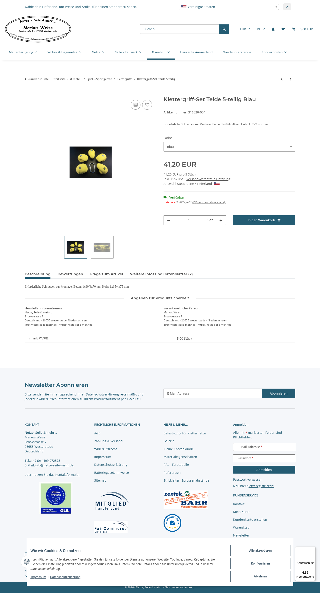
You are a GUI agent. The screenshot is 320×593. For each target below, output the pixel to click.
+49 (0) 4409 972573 (45, 460)
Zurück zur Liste (38, 79)
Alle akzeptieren (257, 554)
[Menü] (313, 549)
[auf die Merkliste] (147, 105)
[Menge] (188, 220)
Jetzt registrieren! (261, 486)
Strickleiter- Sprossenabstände (186, 480)
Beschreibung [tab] (37, 274)
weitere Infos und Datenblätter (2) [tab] (161, 274)
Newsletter (241, 535)
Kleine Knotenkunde (179, 449)
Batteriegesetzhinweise (111, 472)
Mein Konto (241, 512)
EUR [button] (243, 29)
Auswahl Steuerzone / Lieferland (192, 184)
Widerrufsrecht (105, 449)
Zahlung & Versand (108, 441)
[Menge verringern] (169, 220)
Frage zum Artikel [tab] (106, 274)
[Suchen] (179, 29)
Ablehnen (256, 577)
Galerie (169, 441)
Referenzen (172, 472)
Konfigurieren (256, 565)
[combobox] (229, 7)
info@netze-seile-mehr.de (54, 465)
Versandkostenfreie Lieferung (208, 179)
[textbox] (229, 7)
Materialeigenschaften (180, 457)
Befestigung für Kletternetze (185, 433)
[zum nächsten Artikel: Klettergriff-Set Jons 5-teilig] (290, 79)
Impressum (42, 579)
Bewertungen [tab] (70, 274)
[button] (273, 29)
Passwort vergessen (247, 479)
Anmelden (264, 470)
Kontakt (238, 504)
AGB (97, 433)
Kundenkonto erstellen (250, 519)
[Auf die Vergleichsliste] (135, 105)
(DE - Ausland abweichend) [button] (209, 202)
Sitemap (100, 480)
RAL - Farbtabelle (176, 464)
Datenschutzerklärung (69, 579)
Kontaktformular (67, 474)
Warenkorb (241, 527)
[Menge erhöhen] (221, 220)
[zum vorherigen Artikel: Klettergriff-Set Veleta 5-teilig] (281, 79)
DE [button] (259, 29)
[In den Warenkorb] (28, 93)
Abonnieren (279, 393)
